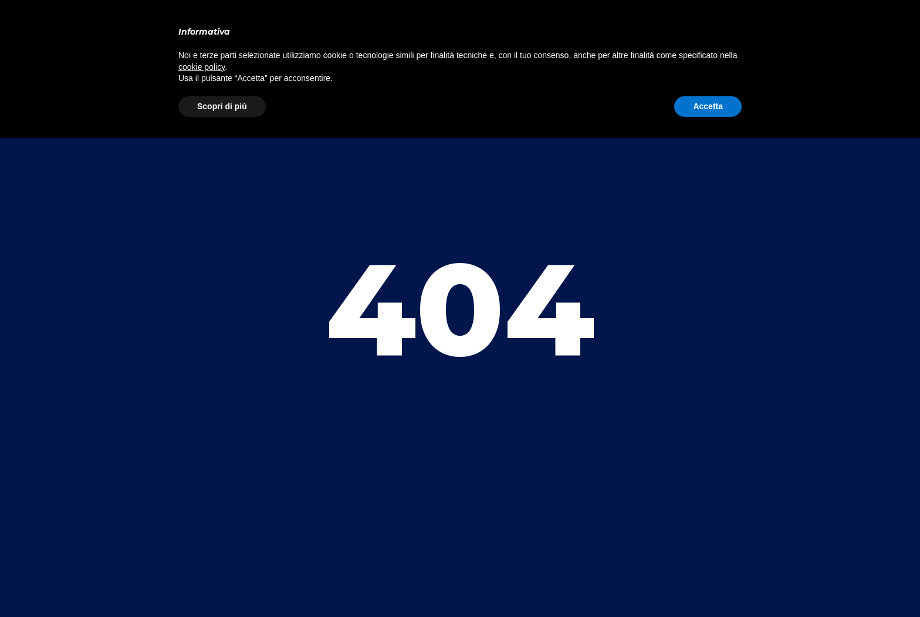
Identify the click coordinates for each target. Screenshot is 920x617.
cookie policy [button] (201, 67)
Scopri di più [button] (222, 106)
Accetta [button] (708, 106)
